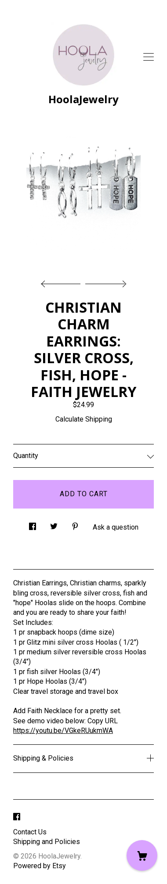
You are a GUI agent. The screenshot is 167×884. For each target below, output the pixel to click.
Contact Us (30, 832)
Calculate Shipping (83, 419)
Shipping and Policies (46, 841)
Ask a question (115, 527)
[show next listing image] (105, 281)
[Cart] (142, 855)
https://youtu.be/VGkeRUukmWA (63, 730)
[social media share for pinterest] (75, 524)
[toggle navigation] (148, 57)
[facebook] (16, 817)
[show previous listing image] (63, 281)
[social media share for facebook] (32, 524)
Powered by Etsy (39, 866)
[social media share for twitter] (54, 524)
